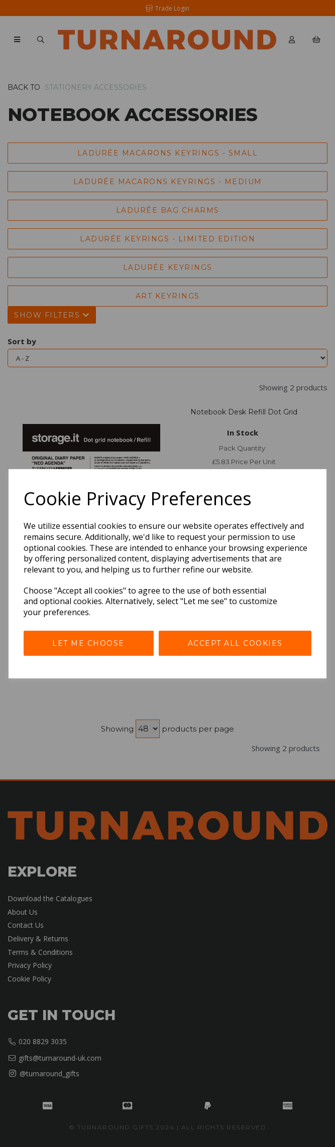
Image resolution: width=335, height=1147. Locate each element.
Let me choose (88, 643)
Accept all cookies (235, 643)
